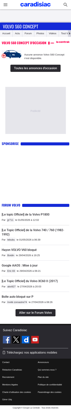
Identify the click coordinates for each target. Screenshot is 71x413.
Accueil (6, 33)
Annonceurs (43, 362)
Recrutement (8, 377)
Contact (5, 362)
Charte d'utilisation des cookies (16, 392)
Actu (17, 33)
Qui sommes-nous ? (47, 370)
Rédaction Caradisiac (12, 370)
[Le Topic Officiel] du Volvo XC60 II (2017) (30, 281)
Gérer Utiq (7, 399)
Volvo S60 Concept (20, 26)
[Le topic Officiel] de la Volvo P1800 (25, 214)
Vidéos (52, 33)
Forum (28, 33)
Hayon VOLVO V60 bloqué (19, 250)
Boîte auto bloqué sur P (17, 296)
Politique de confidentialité (50, 384)
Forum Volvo (11, 205)
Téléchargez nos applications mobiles (32, 352)
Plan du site (43, 377)
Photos (40, 33)
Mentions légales (10, 384)
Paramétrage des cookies (50, 392)
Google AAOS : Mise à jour (20, 265)
